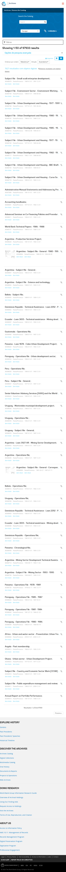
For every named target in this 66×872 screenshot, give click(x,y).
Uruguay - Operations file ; (17, 418)
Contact (55, 857)
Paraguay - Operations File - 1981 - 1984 (23, 610)
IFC (31, 865)
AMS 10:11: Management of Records (14, 832)
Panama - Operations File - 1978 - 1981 (23, 585)
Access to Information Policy (11, 828)
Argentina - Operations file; (17, 455)
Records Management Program (12, 837)
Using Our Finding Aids (9, 802)
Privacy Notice (11, 857)
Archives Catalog (6, 753)
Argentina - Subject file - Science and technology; (27, 282)
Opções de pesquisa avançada (18, 53)
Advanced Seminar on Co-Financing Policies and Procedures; (32, 215)
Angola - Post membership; (17, 647)
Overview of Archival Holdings (11, 797)
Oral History (4, 767)
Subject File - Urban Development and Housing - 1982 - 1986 (32, 153)
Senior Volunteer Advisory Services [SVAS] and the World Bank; (34, 394)
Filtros (8, 42)
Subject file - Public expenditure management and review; (31, 684)
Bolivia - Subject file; (14, 295)
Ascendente (43, 62)
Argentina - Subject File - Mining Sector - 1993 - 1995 (29, 573)
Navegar (30, 31)
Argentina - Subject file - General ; (20, 270)
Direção (34, 62)
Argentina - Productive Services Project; (23, 239)
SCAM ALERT (5, 860)
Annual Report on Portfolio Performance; (23, 696)
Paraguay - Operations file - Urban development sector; (30, 357)
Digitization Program (8, 846)
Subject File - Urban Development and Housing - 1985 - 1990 (32, 128)
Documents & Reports (8, 771)
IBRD (22, 865)
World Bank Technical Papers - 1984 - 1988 (24, 227)
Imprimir (49, 58)
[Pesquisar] (45, 22)
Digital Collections (7, 758)
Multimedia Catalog (7, 762)
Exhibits (3, 727)
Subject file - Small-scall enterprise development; (27, 79)
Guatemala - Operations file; (18, 332)
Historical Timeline (7, 740)
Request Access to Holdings (10, 806)
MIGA (35, 865)
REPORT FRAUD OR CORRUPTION (21, 860)
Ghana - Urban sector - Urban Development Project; (28, 659)
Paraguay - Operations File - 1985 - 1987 (23, 597)
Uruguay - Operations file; (17, 499)
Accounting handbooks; (16, 202)
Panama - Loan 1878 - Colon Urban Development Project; (31, 344)
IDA (27, 865)
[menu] (63, 3)
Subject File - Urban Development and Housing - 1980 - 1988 (32, 116)
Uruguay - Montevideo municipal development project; (30, 406)
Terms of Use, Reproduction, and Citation (16, 815)
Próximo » (58, 713)
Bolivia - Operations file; (16, 486)
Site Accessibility (24, 857)
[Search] (33, 22)
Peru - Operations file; (15, 369)
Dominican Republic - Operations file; (22, 536)
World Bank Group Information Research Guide (18, 793)
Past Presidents (6, 732)
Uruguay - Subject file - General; (19, 431)
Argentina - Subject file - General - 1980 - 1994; (38, 252)
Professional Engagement (10, 850)
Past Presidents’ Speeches (10, 736)
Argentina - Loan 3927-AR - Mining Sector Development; (31, 443)
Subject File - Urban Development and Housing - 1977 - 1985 (32, 140)
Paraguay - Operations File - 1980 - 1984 (23, 622)
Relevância (25, 62)
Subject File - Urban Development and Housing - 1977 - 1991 (32, 103)
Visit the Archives (6, 810)
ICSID (41, 865)
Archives (12, 3)
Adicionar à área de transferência (61, 79)
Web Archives (5, 780)
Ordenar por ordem (11, 62)
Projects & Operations (8, 775)
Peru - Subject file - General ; (18, 381)
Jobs (49, 857)
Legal (3, 857)
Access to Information (39, 857)
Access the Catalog (19, 10)
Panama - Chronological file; (18, 548)
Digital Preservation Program (11, 841)
